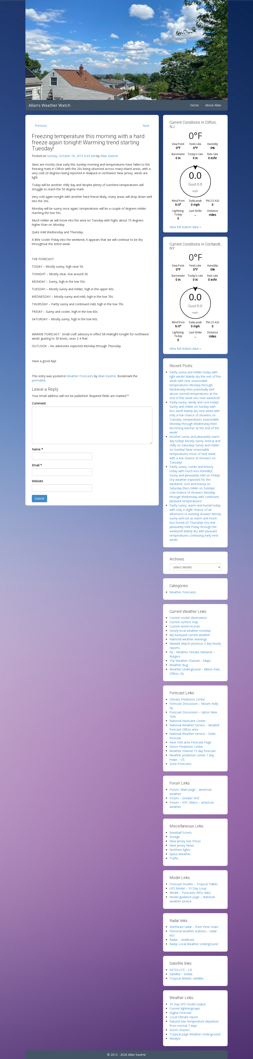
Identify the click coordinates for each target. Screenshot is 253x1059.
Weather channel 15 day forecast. (193, 751)
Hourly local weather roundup (190, 631)
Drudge (175, 837)
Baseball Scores (181, 832)
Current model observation (188, 618)
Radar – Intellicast (182, 940)
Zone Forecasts (180, 764)
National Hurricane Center (188, 721)
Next (146, 126)
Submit (39, 498)
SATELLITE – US (181, 970)
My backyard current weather (190, 635)
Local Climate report (184, 1017)
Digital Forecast (180, 1013)
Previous (41, 126)
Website (37, 481)
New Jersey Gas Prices (185, 841)
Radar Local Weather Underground (194, 944)
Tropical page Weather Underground (195, 1034)
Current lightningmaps (185, 1008)
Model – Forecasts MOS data (190, 893)
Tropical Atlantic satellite (187, 978)
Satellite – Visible (181, 974)
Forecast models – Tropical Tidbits (194, 884)
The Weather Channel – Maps (190, 661)
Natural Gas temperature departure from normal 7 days (194, 1023)
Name (37, 449)
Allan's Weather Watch (49, 105)
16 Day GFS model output (188, 1004)
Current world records (185, 626)
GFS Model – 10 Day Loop (188, 888)
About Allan (213, 105)
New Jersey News (182, 845)
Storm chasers (180, 1030)
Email (37, 465)
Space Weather (180, 854)
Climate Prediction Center (187, 699)
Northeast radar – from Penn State (194, 927)
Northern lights (180, 850)
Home (194, 105)
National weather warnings (188, 639)
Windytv (175, 1038)
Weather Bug (179, 665)
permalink (38, 380)
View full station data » (185, 227)
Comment (39, 403)
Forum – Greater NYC (185, 798)
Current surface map (184, 622)
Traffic (174, 858)
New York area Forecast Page (190, 742)
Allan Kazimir (109, 156)
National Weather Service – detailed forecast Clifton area (194, 727)
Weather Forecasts (80, 376)
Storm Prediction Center (186, 747)
